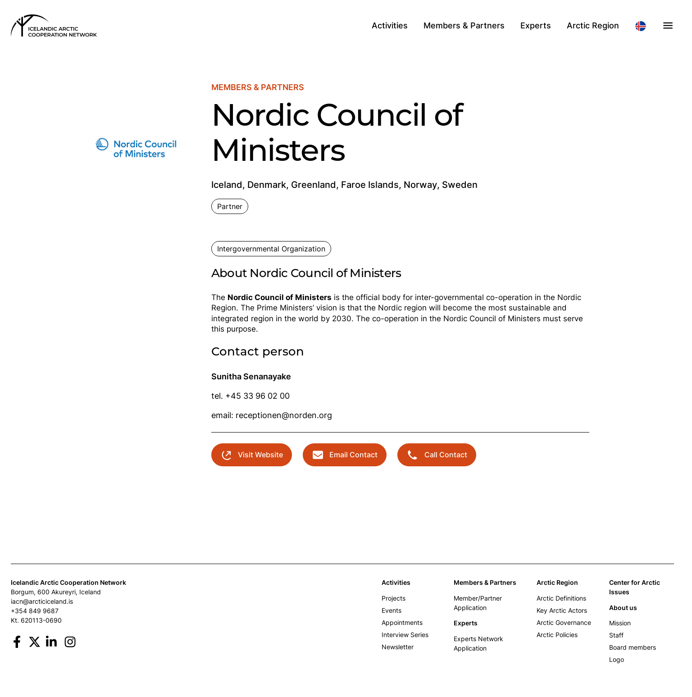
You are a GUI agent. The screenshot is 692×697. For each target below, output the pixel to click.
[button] (668, 25)
